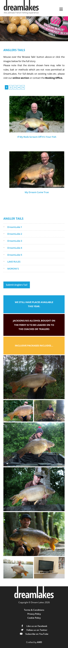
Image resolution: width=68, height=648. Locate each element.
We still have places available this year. (34, 304)
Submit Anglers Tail (16, 284)
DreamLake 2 (14, 233)
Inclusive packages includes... (34, 345)
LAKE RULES (13, 261)
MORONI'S (13, 268)
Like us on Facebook (34, 626)
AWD (39, 642)
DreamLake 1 (14, 227)
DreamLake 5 (14, 254)
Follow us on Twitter (34, 630)
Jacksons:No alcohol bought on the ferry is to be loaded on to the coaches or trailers (34, 325)
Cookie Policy (34, 617)
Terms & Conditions (34, 609)
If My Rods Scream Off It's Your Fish (36, 136)
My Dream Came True (37, 192)
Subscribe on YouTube (34, 633)
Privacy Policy (34, 613)
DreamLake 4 (14, 247)
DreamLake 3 (14, 240)
